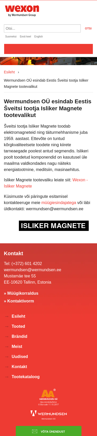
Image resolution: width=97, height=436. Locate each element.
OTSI (88, 28)
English (38, 36)
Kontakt (19, 366)
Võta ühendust (48, 431)
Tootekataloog (26, 377)
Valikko (48, 49)
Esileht (9, 72)
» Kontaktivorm (19, 301)
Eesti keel (25, 36)
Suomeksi (11, 36)
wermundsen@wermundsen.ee (32, 270)
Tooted (18, 326)
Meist (17, 346)
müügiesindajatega (58, 202)
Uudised (20, 356)
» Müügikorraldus (21, 293)
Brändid (19, 336)
